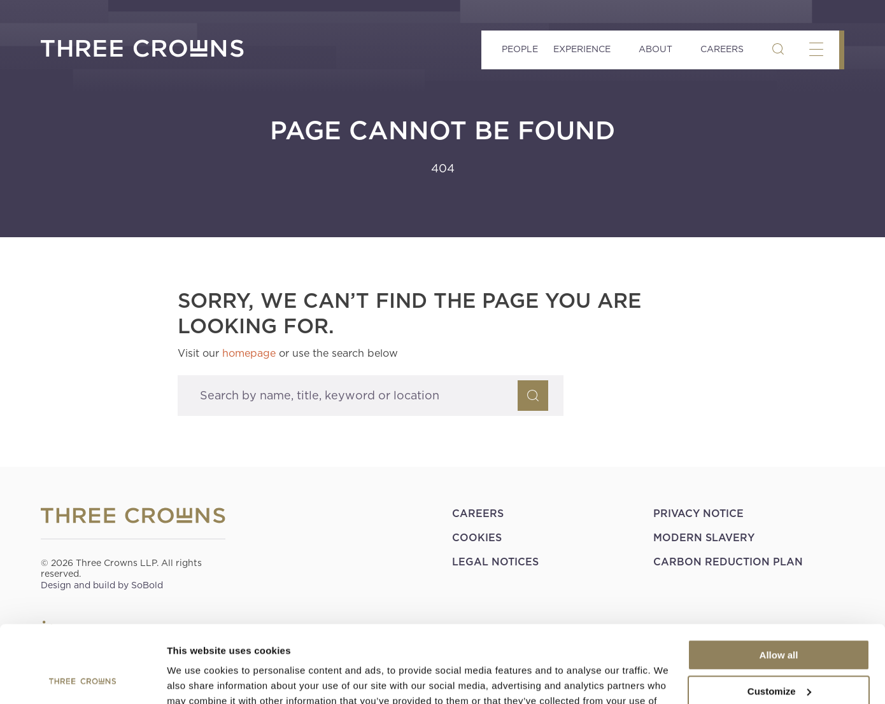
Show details (196, 678)
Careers (722, 49)
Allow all (779, 582)
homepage (249, 353)
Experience (582, 49)
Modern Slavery (703, 538)
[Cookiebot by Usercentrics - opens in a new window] (82, 679)
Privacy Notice (698, 513)
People (520, 49)
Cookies (477, 538)
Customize (779, 618)
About (655, 49)
